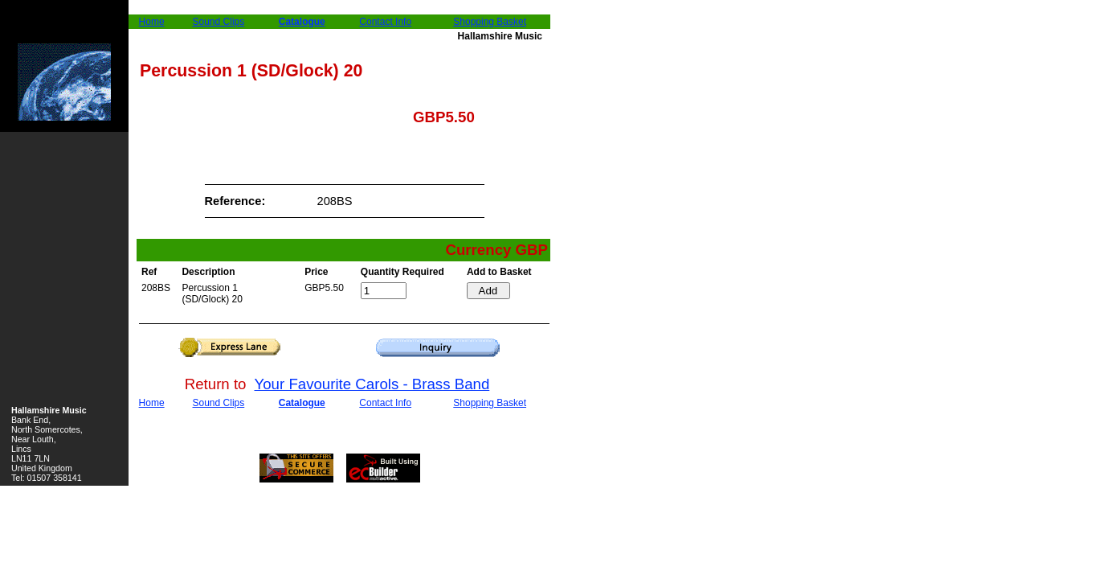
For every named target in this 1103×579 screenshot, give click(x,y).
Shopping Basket (489, 21)
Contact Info (385, 21)
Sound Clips (219, 21)
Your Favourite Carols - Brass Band (372, 384)
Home (152, 21)
